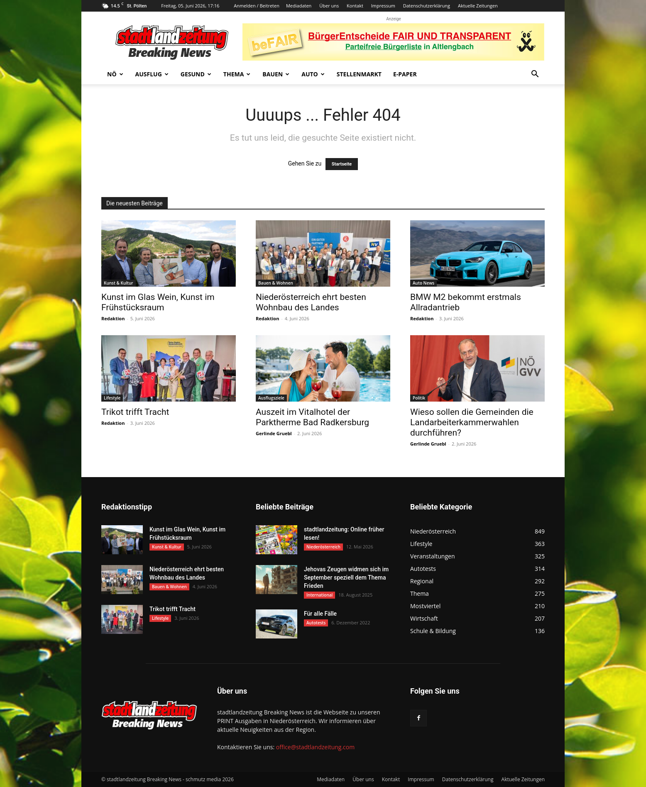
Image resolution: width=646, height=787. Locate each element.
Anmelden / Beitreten (256, 5)
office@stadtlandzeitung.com (315, 747)
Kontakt (355, 5)
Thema (237, 74)
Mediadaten (298, 5)
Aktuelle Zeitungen (478, 5)
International (319, 595)
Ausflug (152, 74)
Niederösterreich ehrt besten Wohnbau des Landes (311, 302)
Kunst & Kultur (118, 283)
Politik (419, 398)
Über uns (329, 5)
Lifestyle (112, 398)
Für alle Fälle (320, 613)
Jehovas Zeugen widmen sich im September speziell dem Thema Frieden (346, 577)
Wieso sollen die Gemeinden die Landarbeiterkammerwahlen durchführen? (471, 422)
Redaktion (113, 318)
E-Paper (405, 74)
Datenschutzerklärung (426, 5)
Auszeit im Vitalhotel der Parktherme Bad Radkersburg (312, 417)
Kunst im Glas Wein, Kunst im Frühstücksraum (158, 302)
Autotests (315, 623)
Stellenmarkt (359, 74)
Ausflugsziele (271, 398)
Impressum (383, 5)
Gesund (196, 74)
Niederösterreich (323, 547)
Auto (313, 74)
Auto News (423, 283)
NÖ (115, 74)
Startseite (342, 164)
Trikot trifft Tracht (135, 412)
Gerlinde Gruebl (274, 433)
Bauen (275, 74)
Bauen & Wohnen (275, 283)
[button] (535, 75)
